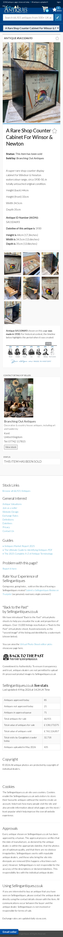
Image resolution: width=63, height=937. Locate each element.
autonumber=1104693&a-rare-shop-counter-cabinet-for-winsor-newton (31, 28)
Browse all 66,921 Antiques (16, 490)
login (58, 2)
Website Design (10, 511)
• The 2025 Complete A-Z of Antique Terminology (28, 553)
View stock (10, 447)
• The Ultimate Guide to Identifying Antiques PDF (27, 549)
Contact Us (8, 531)
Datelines (7, 523)
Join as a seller (10, 507)
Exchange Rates (10, 515)
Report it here (10, 568)
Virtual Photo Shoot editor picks (36, 644)
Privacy (6, 527)
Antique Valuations (12, 504)
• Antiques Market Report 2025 (19, 546)
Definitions (8, 519)
